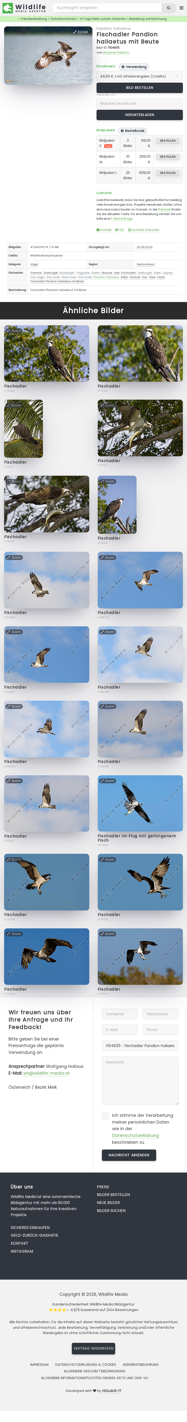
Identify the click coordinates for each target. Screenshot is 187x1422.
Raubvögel (67, 273)
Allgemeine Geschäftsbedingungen (94, 1371)
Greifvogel (51, 273)
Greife (95, 273)
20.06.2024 (144, 247)
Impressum (39, 1364)
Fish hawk (85, 277)
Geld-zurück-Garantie (34, 1235)
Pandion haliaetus (114, 28)
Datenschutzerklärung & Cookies (85, 1364)
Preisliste (164, 209)
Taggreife (82, 273)
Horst (161, 277)
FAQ (119, 230)
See (116, 273)
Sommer (36, 273)
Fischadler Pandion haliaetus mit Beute (128, 38)
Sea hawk (53, 277)
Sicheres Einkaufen (143, 230)
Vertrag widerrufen (93, 1348)
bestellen (168, 141)
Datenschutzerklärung (135, 1135)
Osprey (167, 273)
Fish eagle (37, 277)
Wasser (107, 273)
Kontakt (104, 230)
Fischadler (128, 273)
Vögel (34, 264)
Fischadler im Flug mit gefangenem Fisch (137, 838)
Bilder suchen (111, 1210)
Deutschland (145, 264)
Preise (103, 1186)
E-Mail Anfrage (121, 219)
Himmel (135, 277)
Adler (157, 273)
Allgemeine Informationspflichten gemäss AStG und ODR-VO (94, 1377)
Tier (144, 277)
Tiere (152, 277)
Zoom (80, 32)
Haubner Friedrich (116, 52)
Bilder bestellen (113, 1194)
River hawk (69, 277)
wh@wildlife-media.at (46, 1073)
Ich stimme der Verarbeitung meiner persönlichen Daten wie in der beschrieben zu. (142, 1128)
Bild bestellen (140, 87)
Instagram (22, 1251)
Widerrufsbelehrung (141, 1364)
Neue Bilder (108, 1202)
